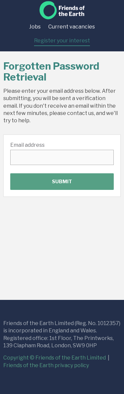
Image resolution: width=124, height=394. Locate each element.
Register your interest (62, 40)
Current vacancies (71, 27)
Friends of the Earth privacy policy (46, 365)
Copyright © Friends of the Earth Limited (55, 358)
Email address (27, 145)
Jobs (35, 27)
